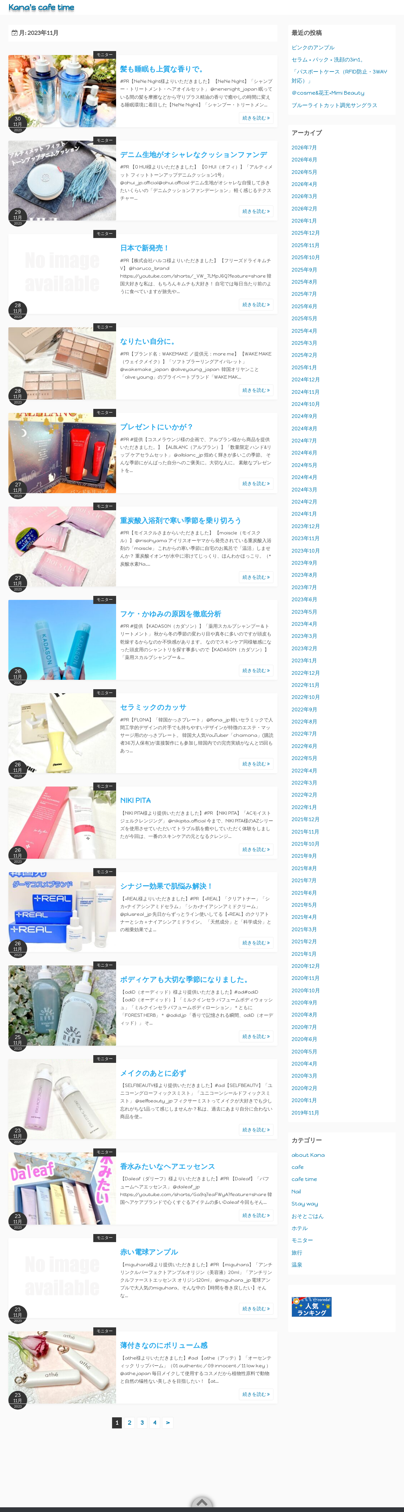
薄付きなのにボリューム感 (163, 1345)
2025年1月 (304, 367)
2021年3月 (304, 929)
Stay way (305, 1203)
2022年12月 (306, 673)
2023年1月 (304, 660)
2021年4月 (304, 917)
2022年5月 (304, 758)
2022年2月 (304, 795)
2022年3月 (304, 782)
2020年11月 (306, 978)
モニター (105, 54)
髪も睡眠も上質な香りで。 (163, 69)
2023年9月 (304, 563)
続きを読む (256, 118)
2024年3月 (304, 489)
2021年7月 (304, 880)
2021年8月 (304, 868)
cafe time (304, 1179)
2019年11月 (305, 1112)
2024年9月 (304, 416)
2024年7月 (304, 440)
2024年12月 (306, 379)
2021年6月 (304, 893)
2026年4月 (304, 184)
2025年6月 (304, 306)
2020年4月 (304, 1063)
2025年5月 (304, 318)
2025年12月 (306, 233)
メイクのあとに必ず (153, 1073)
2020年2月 (304, 1088)
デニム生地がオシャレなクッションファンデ (193, 154)
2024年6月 (304, 453)
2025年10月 (306, 257)
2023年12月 (306, 526)
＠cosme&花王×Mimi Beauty (328, 93)
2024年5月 (304, 465)
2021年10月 (306, 844)
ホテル (300, 1228)
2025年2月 (304, 355)
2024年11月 (306, 392)
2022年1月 (304, 807)
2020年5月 (304, 1051)
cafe (298, 1167)
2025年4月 (304, 331)
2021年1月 (304, 954)
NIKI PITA (135, 800)
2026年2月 (304, 208)
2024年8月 (304, 428)
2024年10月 (306, 404)
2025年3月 (304, 343)
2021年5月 (304, 905)
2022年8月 (304, 721)
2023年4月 (304, 624)
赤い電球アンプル (149, 1252)
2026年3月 (304, 196)
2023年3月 (304, 636)
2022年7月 (304, 733)
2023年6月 (304, 599)
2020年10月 (306, 990)
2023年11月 (306, 538)
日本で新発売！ (145, 248)
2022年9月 (304, 709)
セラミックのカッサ (153, 707)
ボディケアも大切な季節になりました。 (185, 979)
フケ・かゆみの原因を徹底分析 (170, 614)
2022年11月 (306, 685)
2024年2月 (304, 502)
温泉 (297, 1265)
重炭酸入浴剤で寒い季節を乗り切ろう (181, 520)
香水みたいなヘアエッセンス (167, 1166)
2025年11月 (306, 245)
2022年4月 (304, 770)
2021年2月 (304, 941)
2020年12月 (306, 966)
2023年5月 (304, 612)
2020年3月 (304, 1076)
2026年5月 (304, 172)
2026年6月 (304, 159)
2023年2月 (304, 648)
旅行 (297, 1252)
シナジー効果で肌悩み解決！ (166, 886)
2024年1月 (304, 514)
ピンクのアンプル (313, 47)
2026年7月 (304, 147)
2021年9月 (304, 856)
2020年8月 (304, 1014)
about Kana (308, 1155)
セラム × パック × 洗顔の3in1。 (329, 59)
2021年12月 (306, 819)
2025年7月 (304, 294)
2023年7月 (304, 587)
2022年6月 (304, 746)
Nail (296, 1191)
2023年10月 (306, 551)
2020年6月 (304, 1039)
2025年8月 (304, 282)
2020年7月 (304, 1027)
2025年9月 (304, 270)
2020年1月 (304, 1100)
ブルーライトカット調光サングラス (334, 105)
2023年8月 (304, 575)
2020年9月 (304, 1002)
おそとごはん (308, 1216)
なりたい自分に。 (149, 341)
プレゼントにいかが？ (157, 427)
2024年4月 (304, 477)
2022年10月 (306, 697)
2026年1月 (304, 221)
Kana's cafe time (41, 7)
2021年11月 (305, 832)
